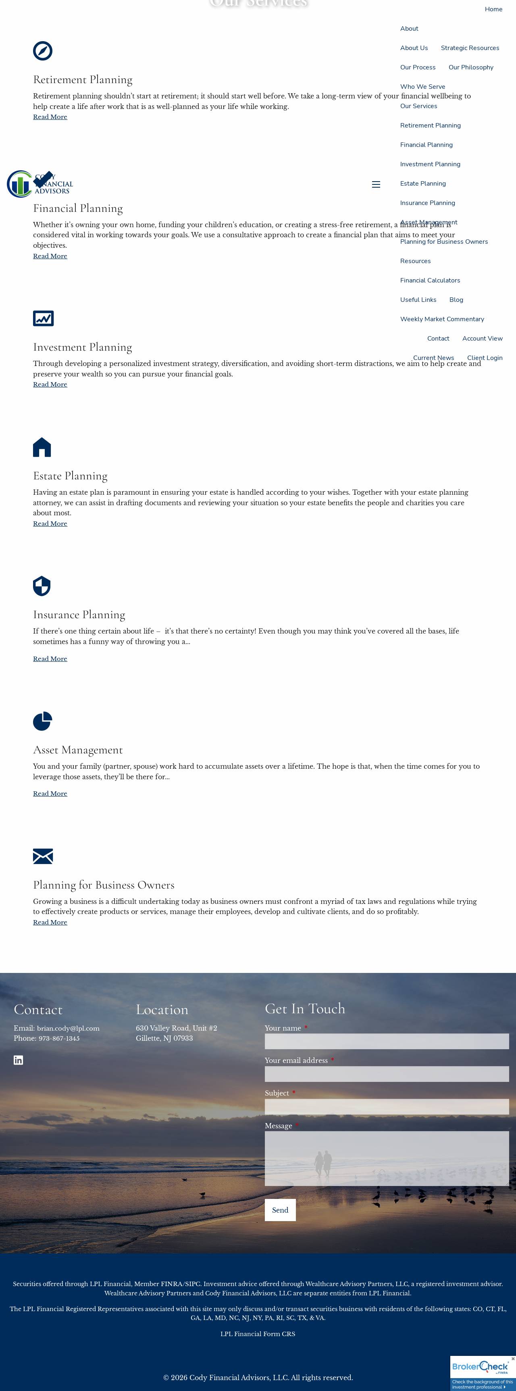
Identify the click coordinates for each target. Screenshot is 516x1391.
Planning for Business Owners (444, 241)
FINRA (172, 1284)
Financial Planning (426, 144)
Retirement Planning (430, 125)
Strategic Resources (470, 48)
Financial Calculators (430, 280)
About (409, 28)
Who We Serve (422, 86)
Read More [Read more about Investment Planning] (50, 384)
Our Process (418, 67)
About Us (414, 48)
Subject (313, 1093)
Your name (319, 1028)
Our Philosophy (471, 67)
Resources (415, 261)
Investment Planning (430, 164)
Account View (482, 338)
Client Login (485, 358)
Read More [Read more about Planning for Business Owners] (50, 922)
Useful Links (418, 299)
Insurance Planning (427, 203)
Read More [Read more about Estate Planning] (50, 523)
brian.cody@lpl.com (68, 1028)
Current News (433, 358)
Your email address (332, 1060)
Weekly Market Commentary (442, 319)
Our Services (418, 106)
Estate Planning (423, 183)
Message (314, 1126)
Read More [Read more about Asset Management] (50, 793)
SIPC (192, 1284)
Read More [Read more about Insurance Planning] (50, 659)
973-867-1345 (59, 1038)
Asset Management (429, 222)
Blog (456, 299)
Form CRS (279, 1334)
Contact (438, 338)
